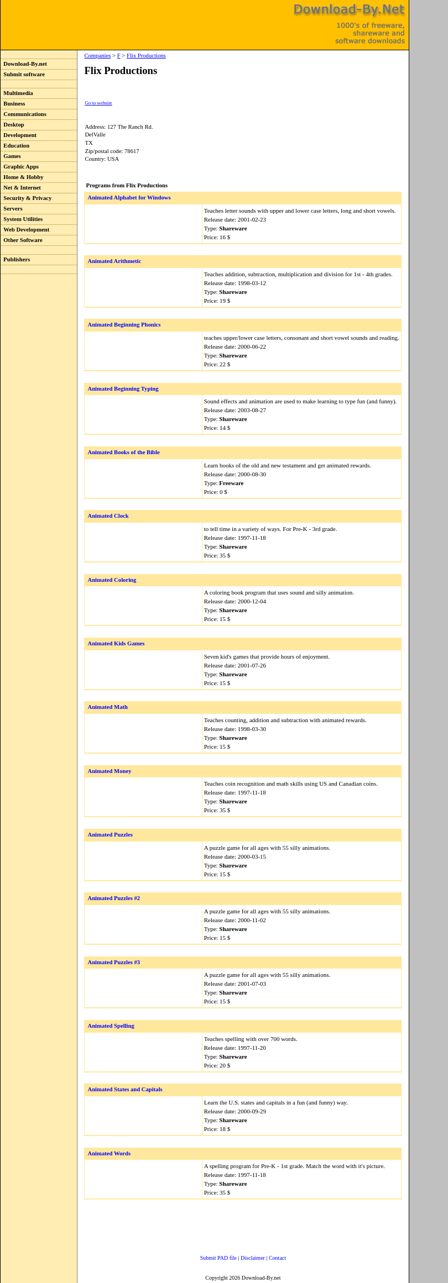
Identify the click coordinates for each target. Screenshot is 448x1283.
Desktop (12, 125)
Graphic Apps (20, 167)
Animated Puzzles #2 (113, 898)
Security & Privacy (26, 198)
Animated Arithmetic (114, 261)
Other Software (22, 240)
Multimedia (17, 93)
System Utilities (22, 219)
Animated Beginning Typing (122, 389)
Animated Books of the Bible (123, 452)
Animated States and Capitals (124, 1089)
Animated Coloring (111, 580)
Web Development (25, 230)
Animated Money (109, 771)
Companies (97, 55)
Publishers (15, 259)
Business (13, 104)
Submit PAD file (218, 1258)
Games (11, 156)
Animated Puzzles (109, 835)
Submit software (23, 74)
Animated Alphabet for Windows (128, 197)
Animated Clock (107, 516)
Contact (277, 1258)
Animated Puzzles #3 (113, 962)
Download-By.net (24, 64)
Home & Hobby (22, 177)
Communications (23, 114)
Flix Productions (146, 55)
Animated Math (107, 707)
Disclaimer (253, 1258)
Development (19, 135)
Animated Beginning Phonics (123, 325)
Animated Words (109, 1153)
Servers (12, 209)
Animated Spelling (110, 1026)
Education (15, 146)
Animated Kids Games (115, 643)
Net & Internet (21, 188)
